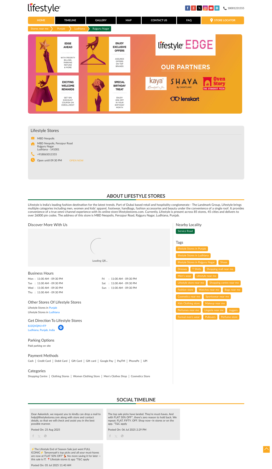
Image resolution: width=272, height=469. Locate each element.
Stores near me (39, 29)
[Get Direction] (61, 330)
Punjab (61, 29)
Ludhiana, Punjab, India (41, 330)
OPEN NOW (76, 160)
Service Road (185, 231)
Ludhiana (79, 29)
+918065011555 (47, 154)
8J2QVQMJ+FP (37, 326)
